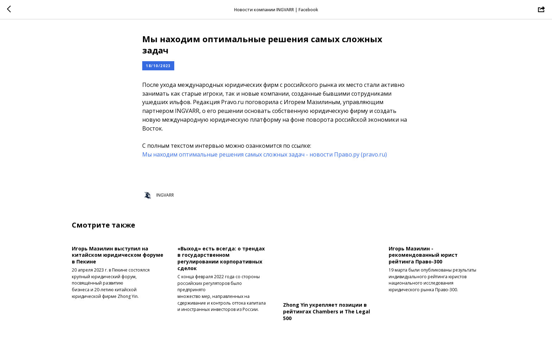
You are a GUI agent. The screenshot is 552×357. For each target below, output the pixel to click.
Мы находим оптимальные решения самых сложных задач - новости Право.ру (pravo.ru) (264, 154)
